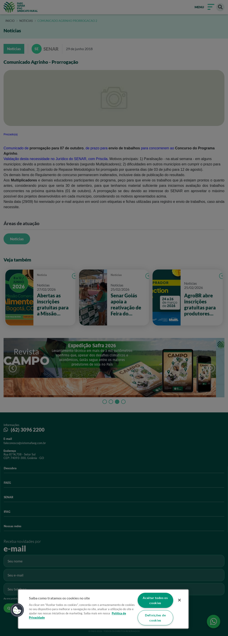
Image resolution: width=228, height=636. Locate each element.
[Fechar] (179, 600)
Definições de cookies (155, 617)
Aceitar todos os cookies (155, 600)
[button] (17, 610)
